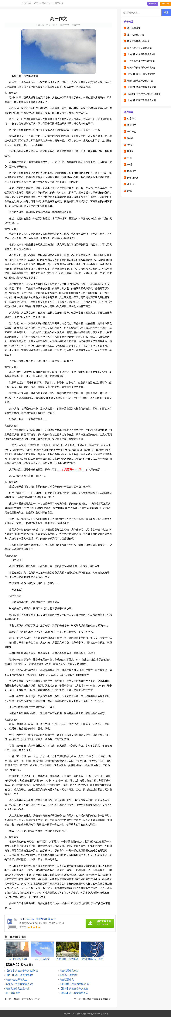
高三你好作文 (13, 993)
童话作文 (131, 125)
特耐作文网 (81, 1014)
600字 (130, 138)
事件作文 (131, 131)
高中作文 (46, 3)
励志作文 (131, 118)
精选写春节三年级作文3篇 (140, 80)
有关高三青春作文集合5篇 (19, 984)
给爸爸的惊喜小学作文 (138, 41)
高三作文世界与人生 (16, 979)
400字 (130, 145)
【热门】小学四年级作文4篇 (141, 54)
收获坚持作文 (134, 28)
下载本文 (75, 25)
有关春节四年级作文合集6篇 (141, 67)
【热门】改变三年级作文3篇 (141, 74)
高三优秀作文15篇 (69, 970)
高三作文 (59, 3)
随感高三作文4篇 (69, 975)
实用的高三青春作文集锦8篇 (74, 984)
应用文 (130, 151)
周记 (129, 191)
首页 (36, 3)
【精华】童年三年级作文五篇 (141, 87)
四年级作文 (132, 177)
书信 (129, 158)
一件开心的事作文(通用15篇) (141, 61)
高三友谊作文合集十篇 (18, 988)
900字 (130, 164)
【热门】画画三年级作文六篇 (141, 100)
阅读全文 (64, 25)
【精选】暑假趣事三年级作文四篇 (144, 94)
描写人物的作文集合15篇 (139, 48)
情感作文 (131, 171)
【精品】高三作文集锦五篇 (74, 993)
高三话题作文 (67, 979)
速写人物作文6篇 (135, 34)
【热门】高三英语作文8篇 (19, 975)
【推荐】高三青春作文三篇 (74, 988)
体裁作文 (131, 184)
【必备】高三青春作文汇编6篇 (22, 970)
